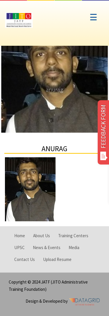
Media (74, 247)
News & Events (46, 247)
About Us (41, 235)
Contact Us (24, 259)
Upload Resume (57, 259)
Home (19, 235)
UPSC (19, 247)
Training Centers (73, 235)
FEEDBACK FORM (103, 132)
